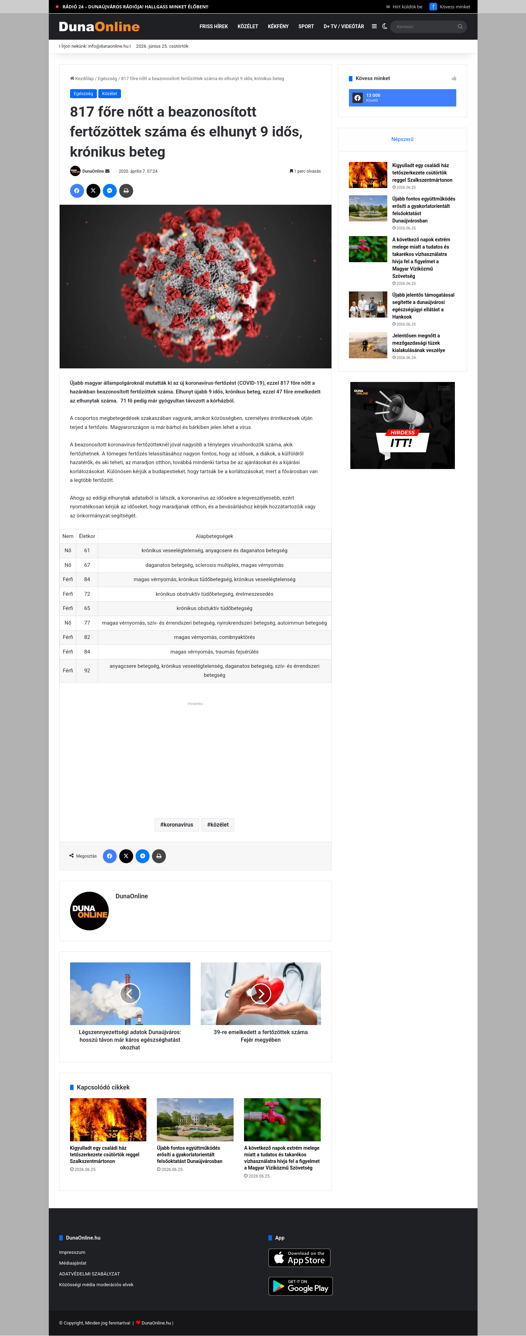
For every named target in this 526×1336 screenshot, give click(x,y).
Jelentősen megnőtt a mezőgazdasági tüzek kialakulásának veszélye (418, 343)
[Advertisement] (195, 757)
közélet (220, 824)
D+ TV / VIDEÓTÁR (344, 26)
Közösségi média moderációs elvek (96, 1284)
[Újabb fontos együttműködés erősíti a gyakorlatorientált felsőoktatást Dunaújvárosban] (195, 1119)
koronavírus (178, 824)
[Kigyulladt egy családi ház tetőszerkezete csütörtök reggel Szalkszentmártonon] (108, 1119)
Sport (306, 26)
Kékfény (278, 26)
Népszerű (402, 139)
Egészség (107, 78)
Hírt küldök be (404, 6)
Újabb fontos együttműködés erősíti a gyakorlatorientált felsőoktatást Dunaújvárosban (189, 1154)
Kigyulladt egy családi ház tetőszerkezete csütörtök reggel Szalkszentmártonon (104, 1154)
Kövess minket (449, 6)
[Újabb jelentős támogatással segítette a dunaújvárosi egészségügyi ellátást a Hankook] (368, 304)
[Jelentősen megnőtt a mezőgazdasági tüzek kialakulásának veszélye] (368, 345)
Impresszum (72, 1252)
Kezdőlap (82, 78)
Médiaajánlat (72, 1263)
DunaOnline (93, 171)
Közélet (248, 26)
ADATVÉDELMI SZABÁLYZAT (89, 1273)
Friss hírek (214, 26)
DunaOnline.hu (156, 1323)
